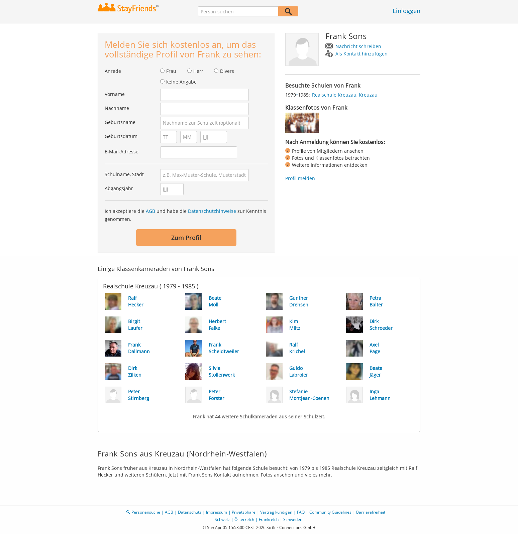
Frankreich (269, 519)
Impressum (216, 512)
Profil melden (300, 178)
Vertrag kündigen (276, 512)
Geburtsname (120, 122)
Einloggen (406, 11)
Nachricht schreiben (358, 46)
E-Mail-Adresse (121, 151)
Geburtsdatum (121, 136)
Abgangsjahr (119, 188)
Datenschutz (189, 512)
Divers (227, 71)
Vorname (115, 94)
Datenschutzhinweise (212, 211)
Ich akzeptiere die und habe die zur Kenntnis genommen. (185, 215)
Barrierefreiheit (370, 512)
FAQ (301, 512)
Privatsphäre (243, 512)
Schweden (292, 519)
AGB (150, 211)
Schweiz (222, 519)
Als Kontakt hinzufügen (361, 53)
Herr (198, 71)
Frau (171, 71)
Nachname (117, 108)
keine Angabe (181, 82)
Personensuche (145, 512)
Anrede (113, 71)
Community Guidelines (330, 512)
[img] (302, 123)
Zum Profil (186, 238)
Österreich (244, 519)
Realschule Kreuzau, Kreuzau (345, 95)
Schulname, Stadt (124, 174)
